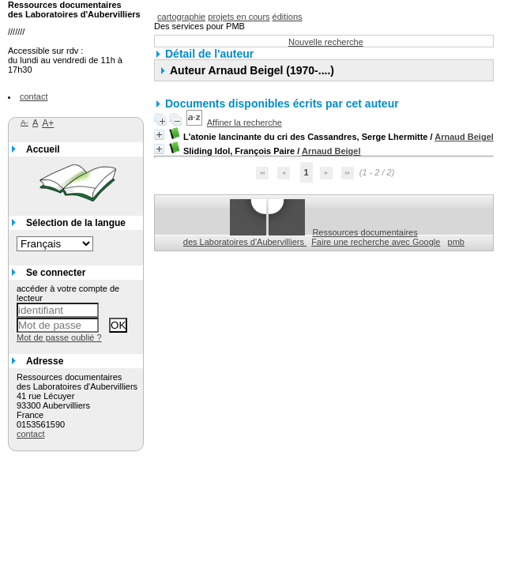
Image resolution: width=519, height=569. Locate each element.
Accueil (43, 149)
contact (33, 96)
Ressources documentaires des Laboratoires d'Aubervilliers (300, 237)
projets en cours (238, 16)
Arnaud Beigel (464, 136)
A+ (48, 123)
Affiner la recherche (244, 122)
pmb (456, 242)
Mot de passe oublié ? (59, 337)
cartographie (181, 16)
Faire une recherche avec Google (375, 242)
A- (24, 122)
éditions (288, 16)
